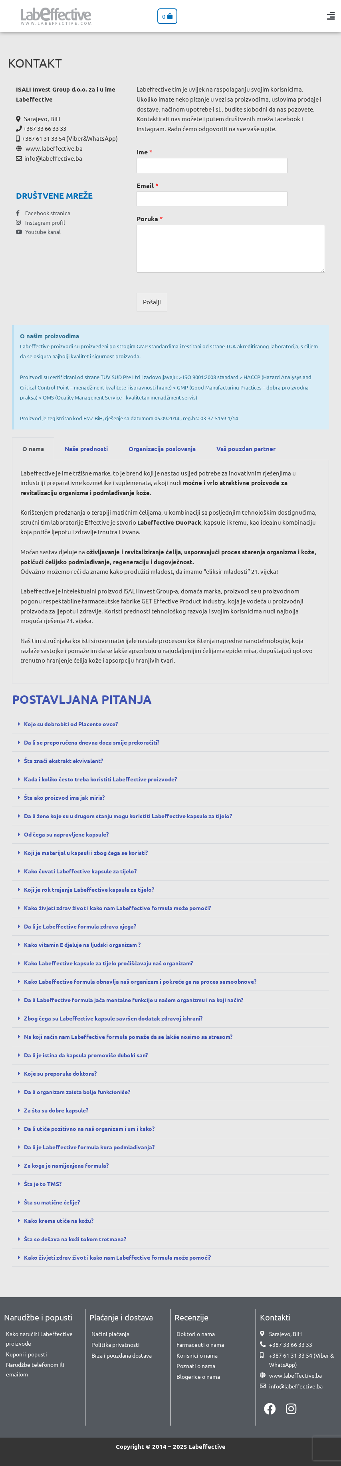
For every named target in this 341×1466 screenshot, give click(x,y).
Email (148, 185)
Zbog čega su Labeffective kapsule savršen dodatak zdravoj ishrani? (120, 1018)
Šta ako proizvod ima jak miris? (67, 797)
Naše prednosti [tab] (86, 449)
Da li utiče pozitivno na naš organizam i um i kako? (95, 1128)
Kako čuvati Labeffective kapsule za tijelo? (85, 871)
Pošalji (152, 302)
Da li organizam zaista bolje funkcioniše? (81, 1092)
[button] (331, 16)
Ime (145, 152)
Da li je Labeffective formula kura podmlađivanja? (95, 1147)
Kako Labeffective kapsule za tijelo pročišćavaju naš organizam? (115, 963)
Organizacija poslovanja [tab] (162, 449)
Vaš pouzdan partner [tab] (246, 449)
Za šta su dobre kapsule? (59, 1110)
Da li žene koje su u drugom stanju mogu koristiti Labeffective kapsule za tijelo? (138, 816)
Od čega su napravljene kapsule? (70, 834)
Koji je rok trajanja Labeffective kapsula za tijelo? (94, 889)
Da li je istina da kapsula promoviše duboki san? (91, 1055)
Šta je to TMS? (44, 1184)
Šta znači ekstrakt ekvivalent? (67, 761)
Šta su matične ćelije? (55, 1202)
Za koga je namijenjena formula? (69, 1165)
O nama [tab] (33, 449)
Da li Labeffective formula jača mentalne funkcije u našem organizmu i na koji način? (144, 1000)
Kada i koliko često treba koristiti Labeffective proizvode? (107, 779)
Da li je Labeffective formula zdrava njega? (85, 926)
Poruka (150, 218)
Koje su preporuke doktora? (63, 1073)
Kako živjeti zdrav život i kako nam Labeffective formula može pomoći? (125, 908)
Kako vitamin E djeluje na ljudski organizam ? (87, 945)
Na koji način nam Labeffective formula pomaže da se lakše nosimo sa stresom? (137, 1037)
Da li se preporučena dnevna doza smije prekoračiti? (98, 742)
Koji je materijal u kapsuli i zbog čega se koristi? (91, 853)
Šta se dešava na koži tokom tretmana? (79, 1239)
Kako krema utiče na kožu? (62, 1220)
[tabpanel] (170, 572)
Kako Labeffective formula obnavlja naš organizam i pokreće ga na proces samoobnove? (149, 981)
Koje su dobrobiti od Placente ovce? (75, 724)
